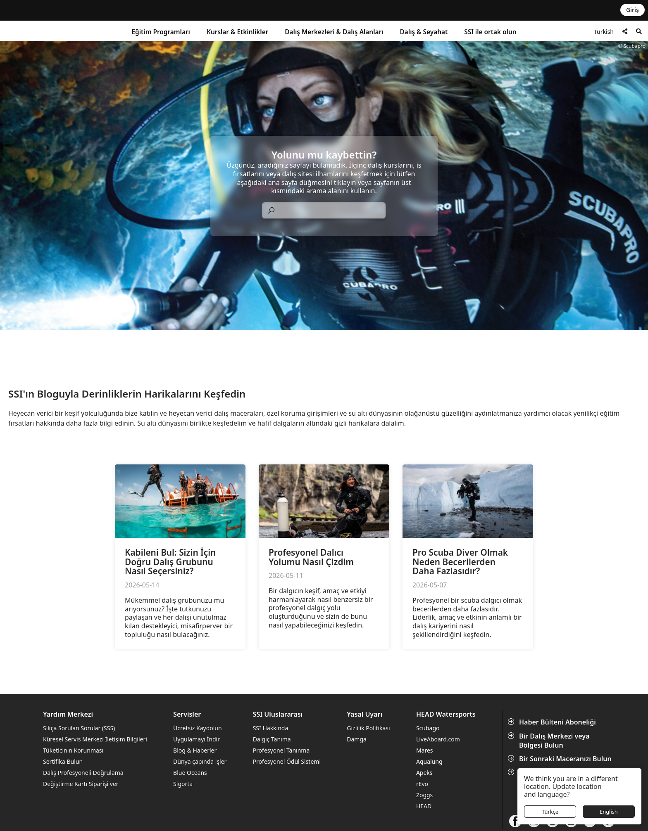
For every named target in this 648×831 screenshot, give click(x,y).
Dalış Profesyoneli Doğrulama (83, 773)
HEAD (423, 806)
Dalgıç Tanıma (272, 739)
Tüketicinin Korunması (73, 750)
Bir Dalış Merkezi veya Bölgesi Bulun (549, 741)
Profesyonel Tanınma (281, 750)
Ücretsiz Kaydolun (197, 728)
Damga (357, 739)
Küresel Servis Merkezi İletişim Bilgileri (95, 739)
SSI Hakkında (270, 728)
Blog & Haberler (195, 750)
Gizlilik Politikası (368, 728)
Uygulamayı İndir (196, 739)
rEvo (422, 784)
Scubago (428, 728)
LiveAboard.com (438, 739)
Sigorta (183, 784)
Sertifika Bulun (63, 761)
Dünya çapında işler (199, 761)
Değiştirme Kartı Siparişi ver (81, 784)
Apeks (424, 773)
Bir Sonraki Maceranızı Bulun (560, 758)
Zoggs (424, 795)
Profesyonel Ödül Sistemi (287, 761)
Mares (424, 750)
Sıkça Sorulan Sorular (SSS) (79, 728)
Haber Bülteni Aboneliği (552, 722)
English (609, 811)
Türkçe (550, 811)
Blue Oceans (190, 773)
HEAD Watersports (446, 714)
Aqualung (429, 761)
